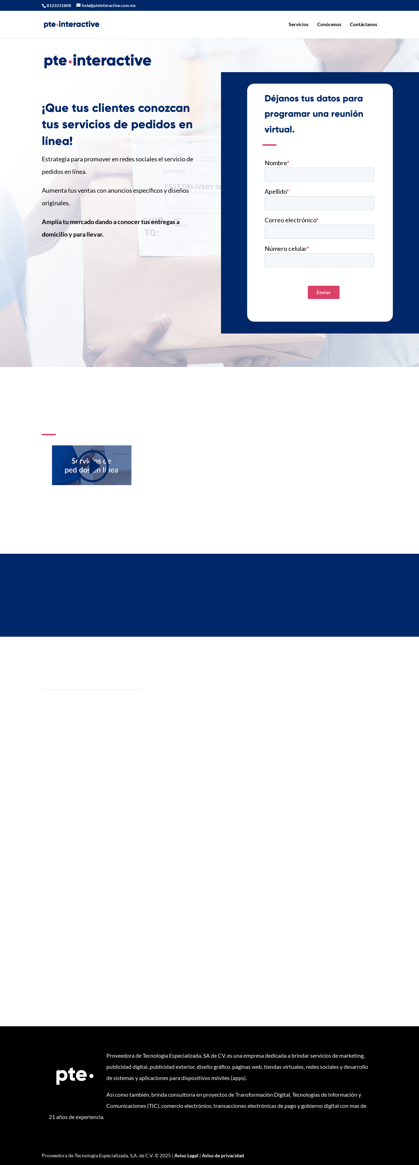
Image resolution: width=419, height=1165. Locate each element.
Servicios (298, 24)
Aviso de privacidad (223, 1155)
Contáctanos (363, 24)
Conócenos (329, 24)
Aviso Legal (186, 1155)
